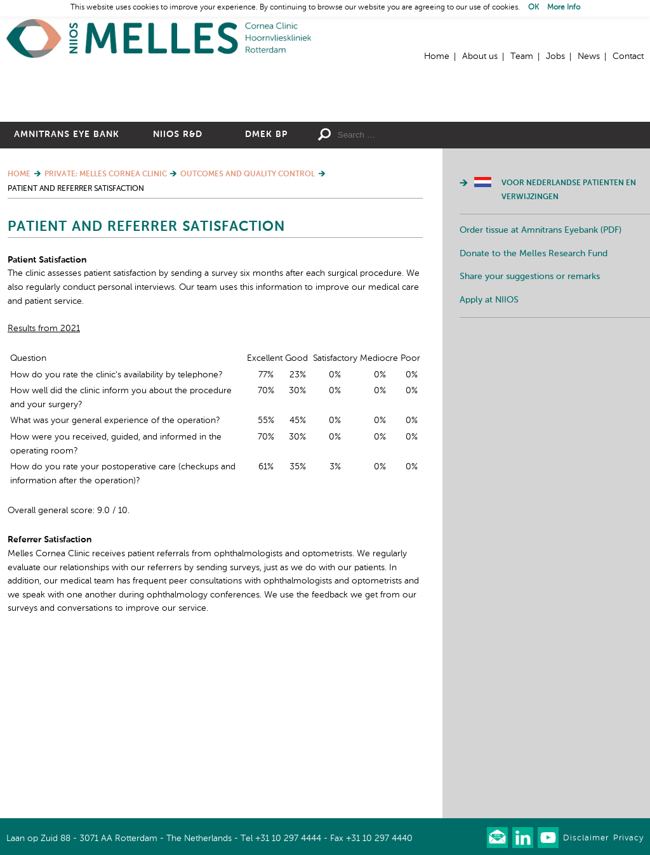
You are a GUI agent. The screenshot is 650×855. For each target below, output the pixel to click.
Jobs (555, 56)
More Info (563, 7)
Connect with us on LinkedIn (522, 837)
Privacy (628, 838)
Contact (628, 56)
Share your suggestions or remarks (530, 387)
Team (521, 56)
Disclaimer (586, 838)
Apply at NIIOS (489, 411)
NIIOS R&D (177, 245)
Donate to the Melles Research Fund (533, 364)
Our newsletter (497, 837)
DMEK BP (266, 245)
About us (480, 56)
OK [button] (533, 7)
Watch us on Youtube (548, 837)
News (589, 56)
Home (158, 38)
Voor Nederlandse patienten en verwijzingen (568, 301)
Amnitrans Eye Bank (66, 245)
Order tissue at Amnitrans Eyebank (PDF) (540, 341)
